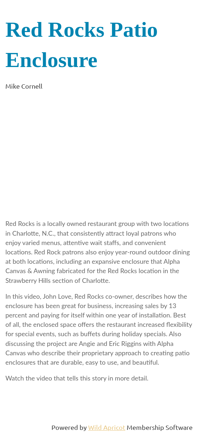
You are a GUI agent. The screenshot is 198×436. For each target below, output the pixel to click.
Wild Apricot (106, 427)
